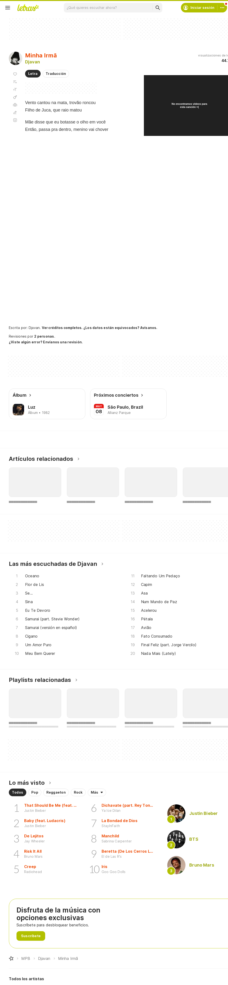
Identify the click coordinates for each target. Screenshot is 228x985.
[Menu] (7, 7)
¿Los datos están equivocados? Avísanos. (120, 328)
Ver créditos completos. (62, 328)
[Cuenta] (222, 7)
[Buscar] (157, 7)
